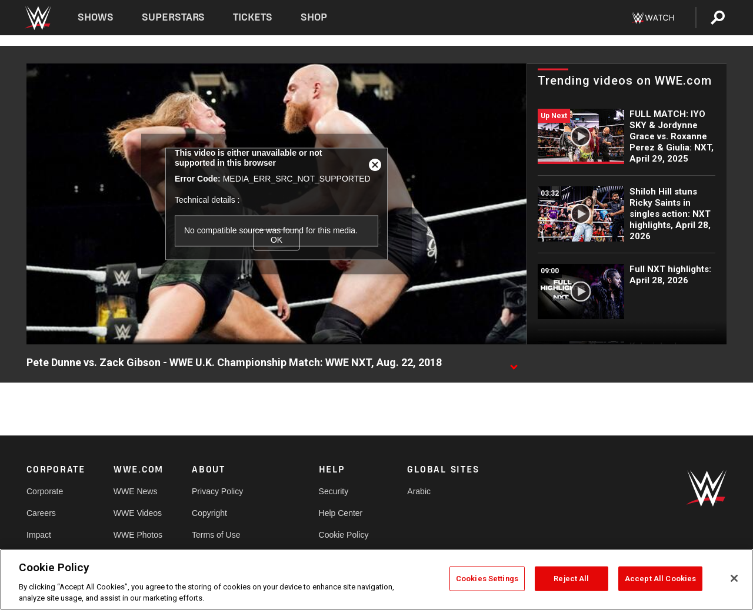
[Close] (734, 578)
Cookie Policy (344, 534)
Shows (96, 17)
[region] (376, 579)
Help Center (341, 513)
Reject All (571, 578)
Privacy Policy (217, 491)
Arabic (419, 491)
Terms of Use (216, 534)
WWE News (136, 491)
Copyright (209, 513)
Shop (314, 17)
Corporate (44, 491)
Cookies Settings (487, 578)
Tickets (252, 17)
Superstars (173, 17)
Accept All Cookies (660, 578)
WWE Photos (138, 534)
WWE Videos (138, 513)
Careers (41, 513)
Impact (38, 534)
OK (276, 239)
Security (334, 491)
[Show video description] (514, 363)
